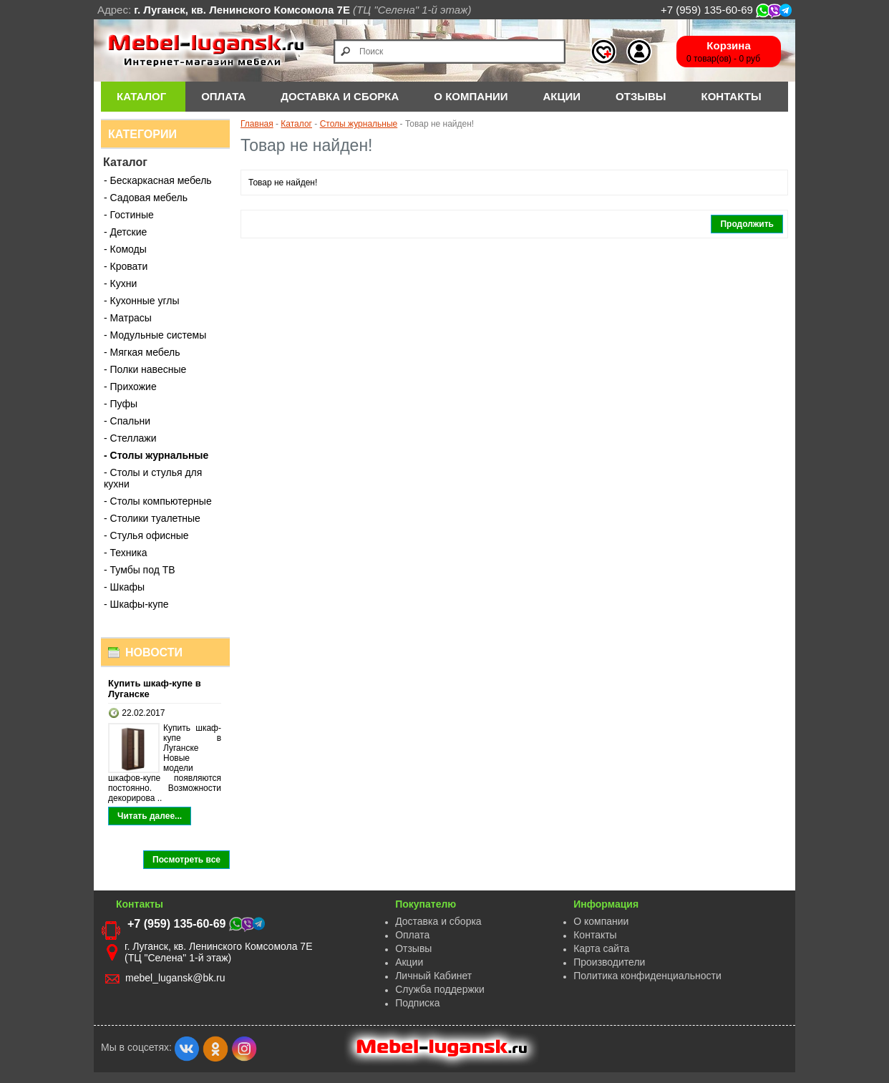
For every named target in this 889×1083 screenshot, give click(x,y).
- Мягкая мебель (142, 352)
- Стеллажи (130, 438)
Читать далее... (149, 816)
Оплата (412, 935)
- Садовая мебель (146, 197)
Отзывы (641, 96)
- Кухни (120, 283)
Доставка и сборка (438, 921)
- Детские (125, 232)
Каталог (141, 96)
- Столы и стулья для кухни (153, 478)
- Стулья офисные (146, 535)
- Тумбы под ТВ (139, 570)
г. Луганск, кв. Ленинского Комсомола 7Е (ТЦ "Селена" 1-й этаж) (218, 952)
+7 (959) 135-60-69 (726, 10)
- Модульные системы (155, 335)
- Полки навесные (145, 369)
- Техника (125, 552)
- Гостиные (129, 214)
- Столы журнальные (156, 455)
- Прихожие (130, 386)
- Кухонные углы (142, 300)
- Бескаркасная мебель (158, 180)
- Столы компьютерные (158, 501)
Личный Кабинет (433, 975)
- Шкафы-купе (136, 604)
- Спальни (127, 421)
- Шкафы (124, 587)
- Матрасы (128, 318)
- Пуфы (120, 403)
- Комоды (125, 249)
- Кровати (125, 266)
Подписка (417, 1003)
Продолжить (747, 224)
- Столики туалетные (152, 518)
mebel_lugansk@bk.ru (175, 978)
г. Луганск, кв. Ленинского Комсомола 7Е (242, 10)
